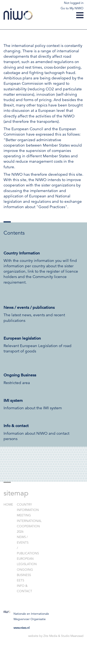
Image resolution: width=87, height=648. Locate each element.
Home (8, 504)
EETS (20, 580)
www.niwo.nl (21, 628)
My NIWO (76, 8)
